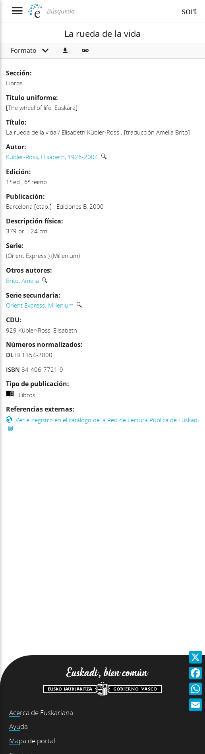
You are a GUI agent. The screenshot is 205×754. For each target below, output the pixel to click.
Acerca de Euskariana (41, 712)
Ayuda (18, 726)
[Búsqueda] (111, 11)
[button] (65, 50)
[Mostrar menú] (17, 11)
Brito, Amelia (22, 281)
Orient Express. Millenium (39, 305)
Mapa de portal (32, 740)
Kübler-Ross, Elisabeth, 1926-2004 (52, 157)
